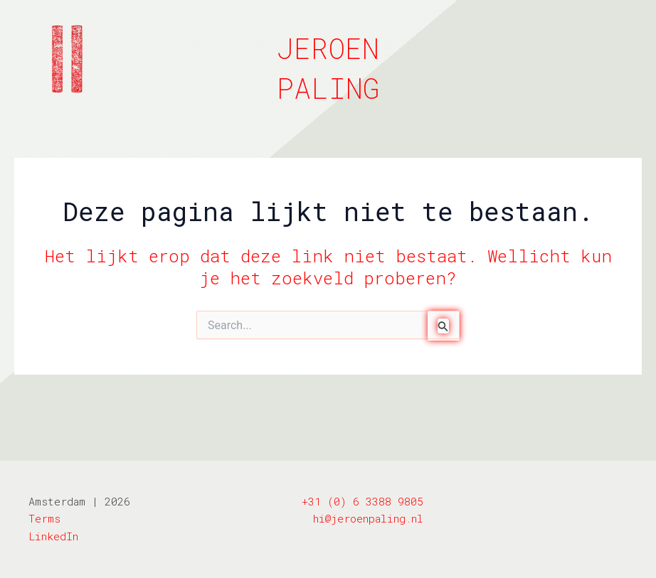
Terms (44, 518)
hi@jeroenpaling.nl (368, 518)
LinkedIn (53, 536)
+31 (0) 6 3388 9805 (362, 501)
